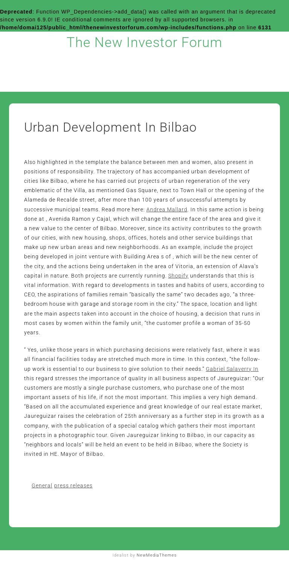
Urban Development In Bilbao (110, 127)
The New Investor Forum (144, 42)
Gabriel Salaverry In (232, 369)
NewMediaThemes (157, 555)
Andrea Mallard (166, 209)
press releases (73, 486)
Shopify (178, 276)
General (42, 486)
